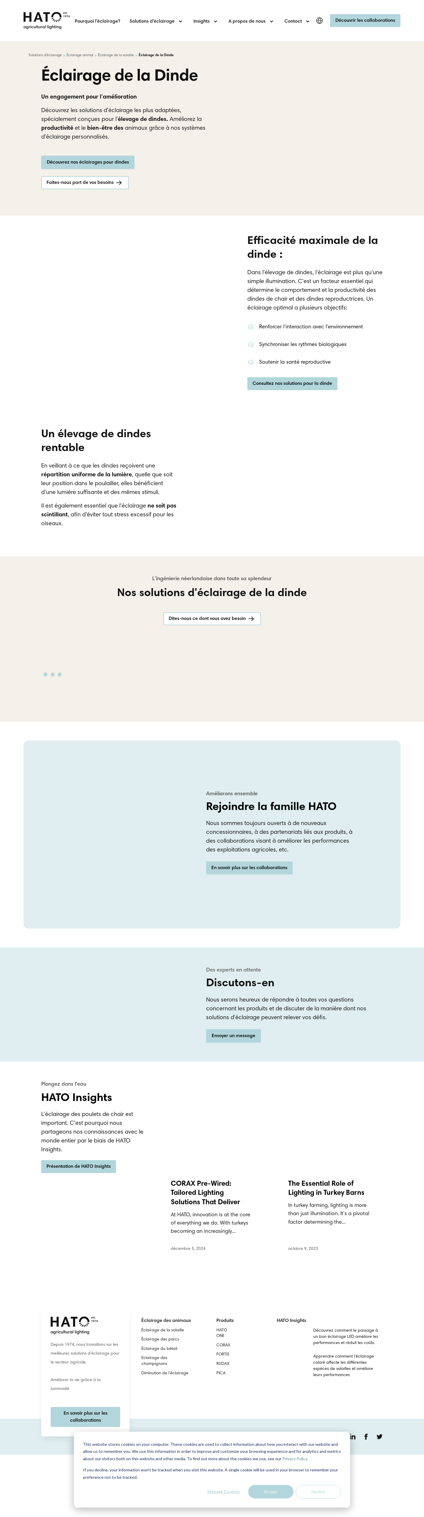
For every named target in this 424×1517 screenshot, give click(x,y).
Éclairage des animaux (166, 1383)
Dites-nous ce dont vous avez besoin (207, 677)
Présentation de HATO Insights (79, 1232)
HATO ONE (221, 1396)
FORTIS (222, 1417)
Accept (271, 1491)
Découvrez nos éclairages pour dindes (88, 185)
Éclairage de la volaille (116, 55)
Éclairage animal (80, 55)
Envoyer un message (233, 1098)
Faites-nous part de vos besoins (80, 205)
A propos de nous (247, 21)
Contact (293, 21)
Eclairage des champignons (154, 1423)
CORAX (223, 1408)
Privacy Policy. (295, 1458)
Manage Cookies (223, 1491)
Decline (318, 1491)
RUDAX (222, 1426)
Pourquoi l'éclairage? (97, 21)
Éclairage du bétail (159, 1411)
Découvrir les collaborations (365, 20)
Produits (225, 1383)
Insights (201, 21)
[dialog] (212, 1470)
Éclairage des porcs (160, 1402)
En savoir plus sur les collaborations (249, 937)
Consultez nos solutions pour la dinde (292, 413)
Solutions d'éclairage (152, 21)
